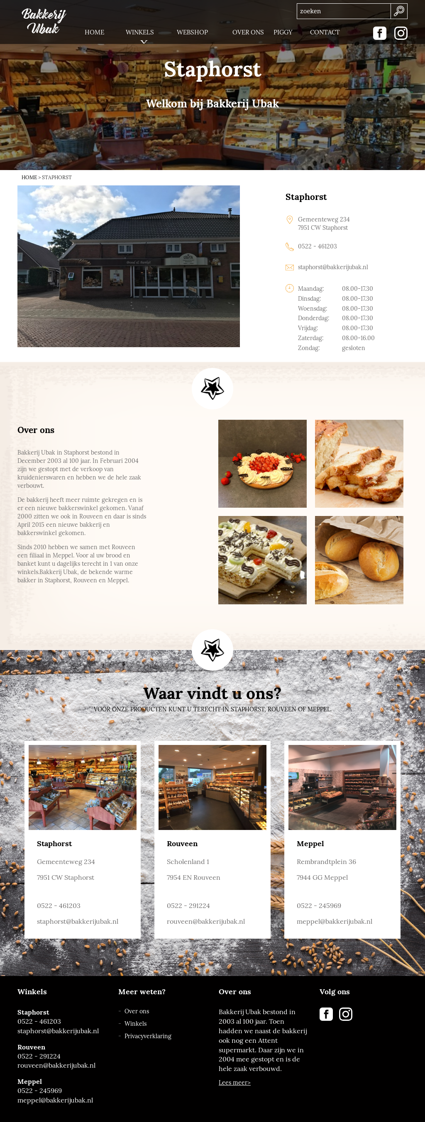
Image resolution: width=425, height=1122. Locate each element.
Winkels (136, 1023)
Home (29, 177)
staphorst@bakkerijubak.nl (333, 267)
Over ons (137, 1011)
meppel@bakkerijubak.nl (55, 1100)
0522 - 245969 (39, 1091)
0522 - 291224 (39, 1056)
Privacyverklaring (148, 1036)
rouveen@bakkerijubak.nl (56, 1065)
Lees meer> (235, 1082)
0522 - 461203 (317, 246)
